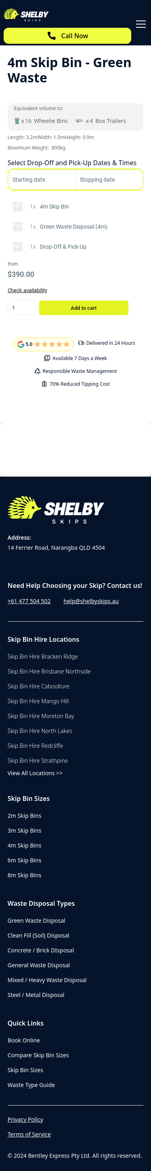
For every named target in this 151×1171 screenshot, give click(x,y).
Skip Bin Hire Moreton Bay (41, 716)
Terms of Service (29, 1134)
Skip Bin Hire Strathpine (38, 760)
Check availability (27, 290)
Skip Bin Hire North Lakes (40, 731)
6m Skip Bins (24, 860)
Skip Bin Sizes (25, 1070)
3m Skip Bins (24, 830)
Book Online (24, 1040)
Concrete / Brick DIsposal (41, 950)
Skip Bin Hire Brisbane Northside (49, 671)
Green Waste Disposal (36, 920)
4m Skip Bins (24, 845)
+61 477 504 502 (29, 601)
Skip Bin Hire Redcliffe (35, 745)
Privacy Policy (25, 1119)
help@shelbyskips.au (91, 601)
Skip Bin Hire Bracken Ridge (43, 656)
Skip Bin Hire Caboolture (39, 686)
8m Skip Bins (24, 875)
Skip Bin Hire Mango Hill (38, 701)
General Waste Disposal (39, 965)
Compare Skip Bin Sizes (38, 1055)
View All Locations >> (35, 773)
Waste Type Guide (31, 1085)
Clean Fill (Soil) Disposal (38, 935)
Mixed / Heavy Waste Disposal (47, 980)
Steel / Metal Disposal (36, 995)
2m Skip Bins (24, 815)
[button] (139, 24)
